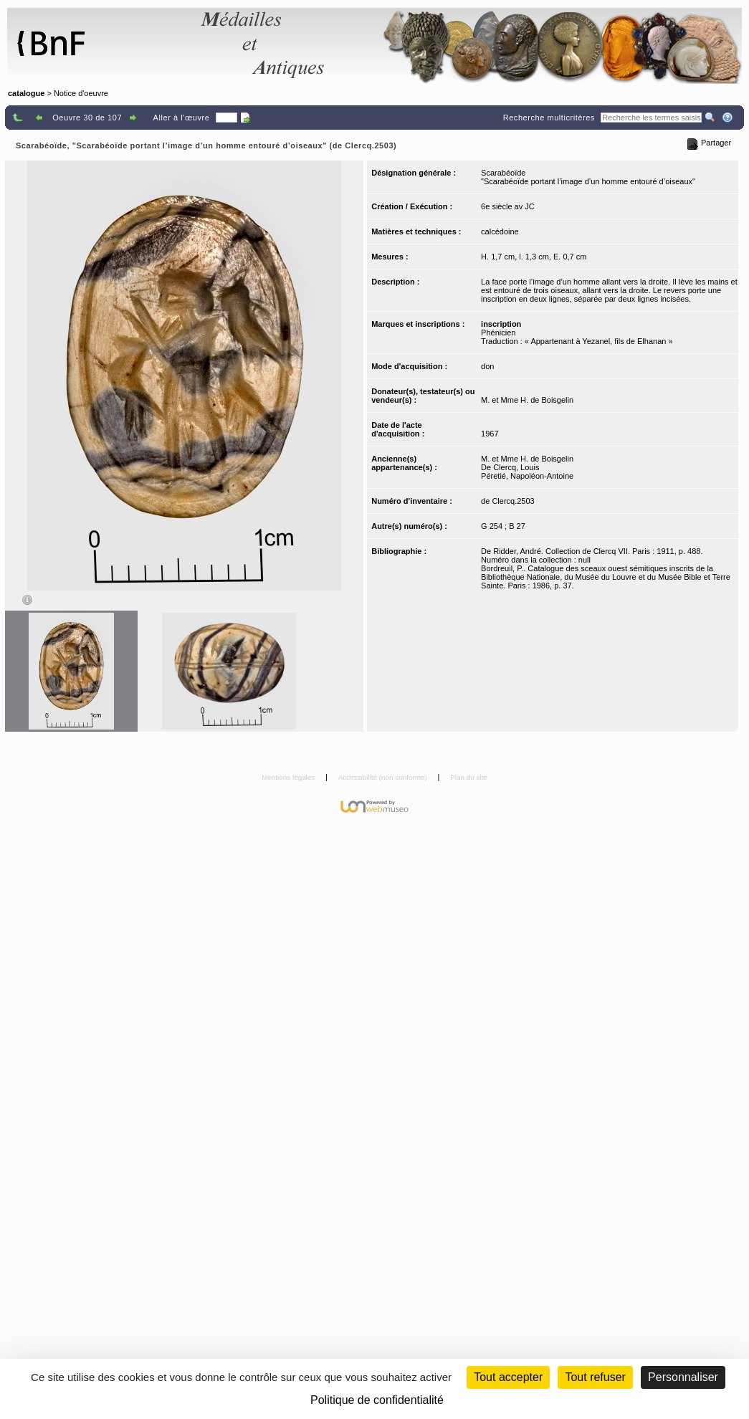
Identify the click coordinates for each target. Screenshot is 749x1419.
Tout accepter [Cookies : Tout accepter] (508, 1377)
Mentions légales (289, 777)
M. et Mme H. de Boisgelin (527, 400)
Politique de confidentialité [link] (377, 1400)
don (487, 366)
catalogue (26, 93)
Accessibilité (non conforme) (383, 777)
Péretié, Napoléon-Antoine (527, 476)
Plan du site (468, 777)
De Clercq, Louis (510, 467)
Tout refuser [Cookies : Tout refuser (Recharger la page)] (595, 1377)
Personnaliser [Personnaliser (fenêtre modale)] (683, 1377)
